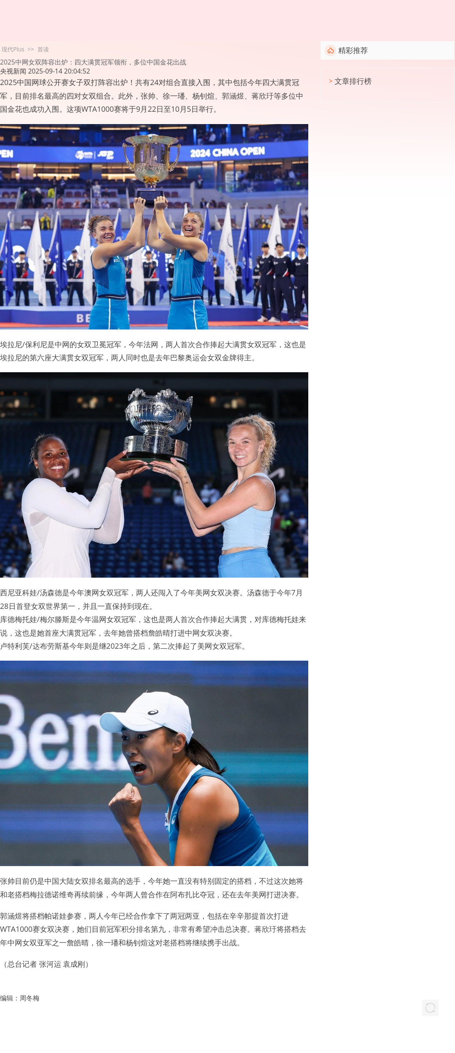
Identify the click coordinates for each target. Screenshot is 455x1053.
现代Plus (13, 49)
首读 (43, 49)
